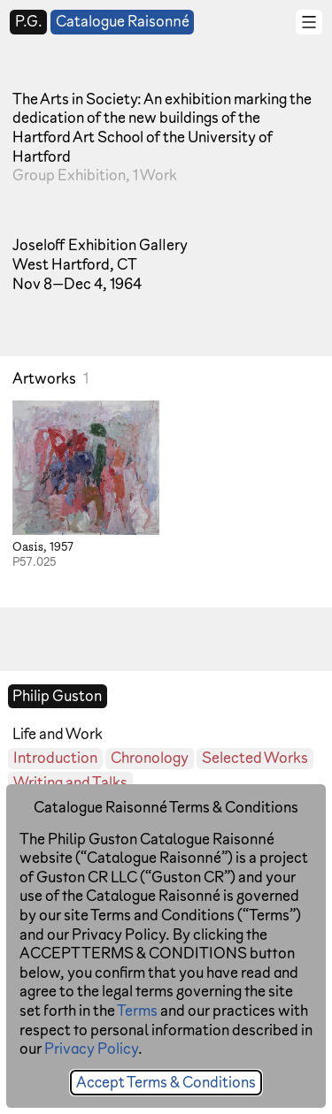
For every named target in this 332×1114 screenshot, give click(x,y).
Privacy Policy (91, 1048)
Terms (137, 1010)
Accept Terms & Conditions (166, 1081)
